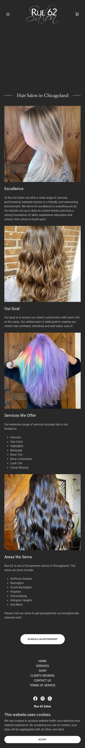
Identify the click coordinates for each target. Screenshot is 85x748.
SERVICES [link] (42, 666)
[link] (42, 14)
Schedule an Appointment (43, 639)
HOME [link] (42, 661)
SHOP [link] (42, 670)
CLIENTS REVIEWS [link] (42, 675)
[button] (10, 14)
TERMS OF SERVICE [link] (42, 685)
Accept (42, 744)
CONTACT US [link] (42, 680)
